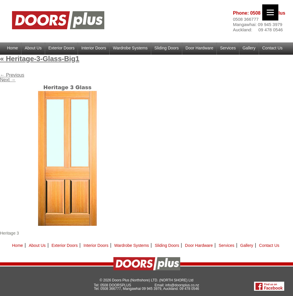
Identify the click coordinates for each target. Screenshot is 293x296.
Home (12, 48)
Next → (8, 79)
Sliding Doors (166, 48)
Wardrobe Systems (130, 48)
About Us (33, 48)
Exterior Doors (61, 48)
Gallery (249, 48)
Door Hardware (199, 48)
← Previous (12, 75)
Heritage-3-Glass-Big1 (39, 59)
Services (228, 48)
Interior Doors (93, 48)
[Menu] (270, 12)
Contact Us (272, 48)
